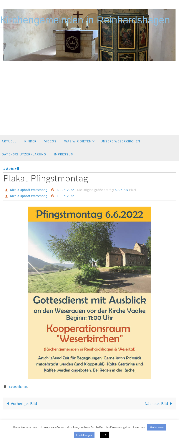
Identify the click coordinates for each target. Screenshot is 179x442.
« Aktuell (11, 168)
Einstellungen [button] (84, 435)
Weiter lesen (157, 427)
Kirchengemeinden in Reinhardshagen (85, 20)
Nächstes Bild (159, 403)
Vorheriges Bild (21, 403)
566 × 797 (121, 190)
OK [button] (104, 435)
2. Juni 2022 (65, 190)
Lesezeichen (18, 386)
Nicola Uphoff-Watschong (28, 190)
